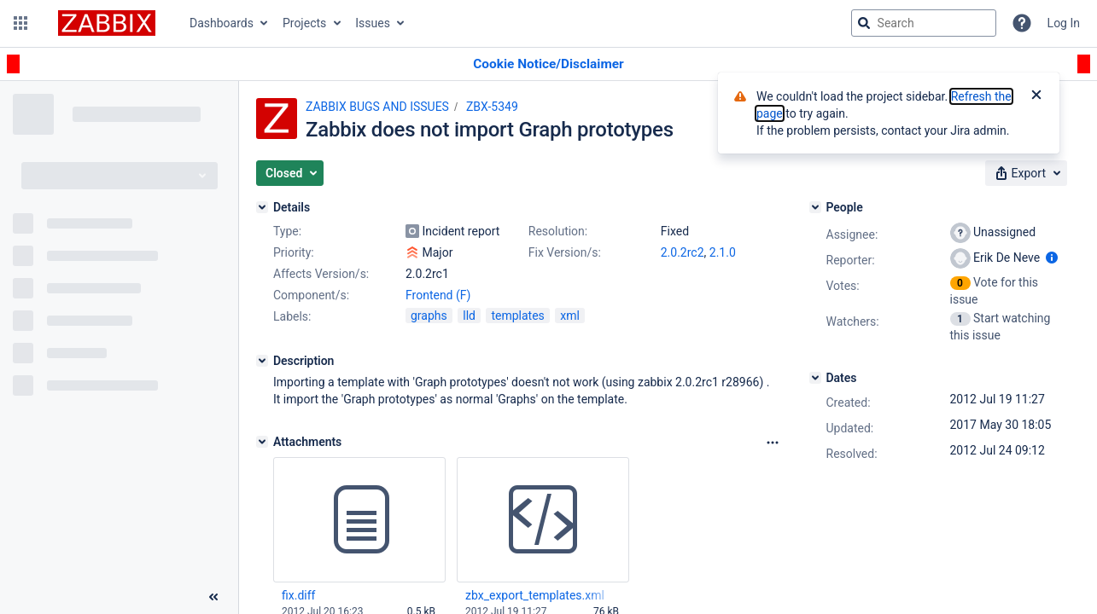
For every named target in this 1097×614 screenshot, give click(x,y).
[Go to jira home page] (107, 23)
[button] (20, 23)
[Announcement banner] (548, 64)
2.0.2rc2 (682, 252)
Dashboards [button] (222, 23)
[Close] (1036, 96)
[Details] (262, 207)
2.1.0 (722, 252)
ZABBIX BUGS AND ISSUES (377, 106)
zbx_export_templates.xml (534, 595)
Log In (1063, 23)
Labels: (292, 316)
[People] (815, 207)
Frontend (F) (438, 295)
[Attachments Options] (772, 442)
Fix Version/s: (564, 252)
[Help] (1022, 23)
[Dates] (815, 378)
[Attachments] (262, 442)
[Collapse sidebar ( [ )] (213, 597)
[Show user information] (1052, 257)
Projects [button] (304, 23)
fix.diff (298, 595)
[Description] (262, 361)
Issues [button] (372, 23)
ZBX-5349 (492, 106)
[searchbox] (923, 23)
